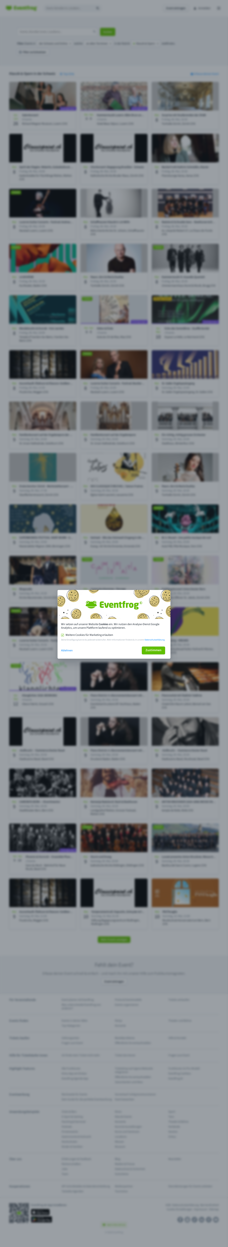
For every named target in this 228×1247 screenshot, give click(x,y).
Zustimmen (153, 650)
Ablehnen (67, 650)
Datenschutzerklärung (155, 639)
